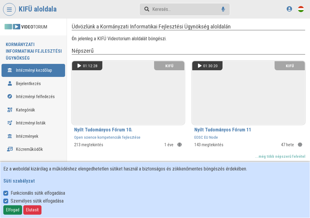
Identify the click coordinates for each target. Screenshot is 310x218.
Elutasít (32, 209)
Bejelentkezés (24, 83)
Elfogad (12, 209)
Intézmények (22, 136)
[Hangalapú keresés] (223, 9)
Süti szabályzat (19, 181)
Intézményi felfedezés (31, 96)
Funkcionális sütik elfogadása (38, 193)
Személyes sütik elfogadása (37, 201)
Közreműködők (25, 149)
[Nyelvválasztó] (301, 9)
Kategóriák (21, 110)
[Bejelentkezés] (289, 9)
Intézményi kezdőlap (29, 70)
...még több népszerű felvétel (280, 156)
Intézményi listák (26, 123)
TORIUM (26, 27)
